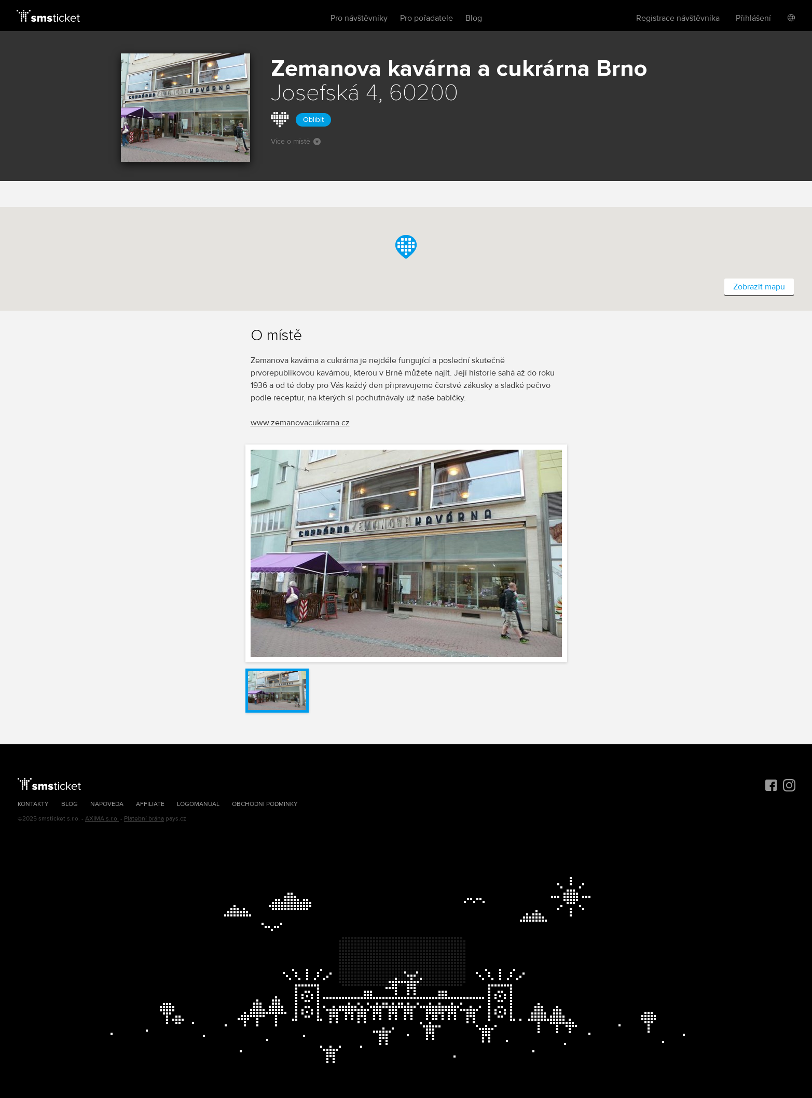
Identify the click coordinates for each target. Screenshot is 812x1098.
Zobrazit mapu (759, 287)
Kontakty (33, 804)
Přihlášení (753, 18)
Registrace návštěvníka (678, 18)
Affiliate (150, 804)
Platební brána (144, 819)
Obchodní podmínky (265, 804)
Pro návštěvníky (359, 18)
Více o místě (296, 141)
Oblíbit (313, 119)
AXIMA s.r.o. (102, 819)
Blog (473, 18)
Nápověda (106, 804)
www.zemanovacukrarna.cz (300, 423)
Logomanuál (198, 804)
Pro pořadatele (426, 18)
